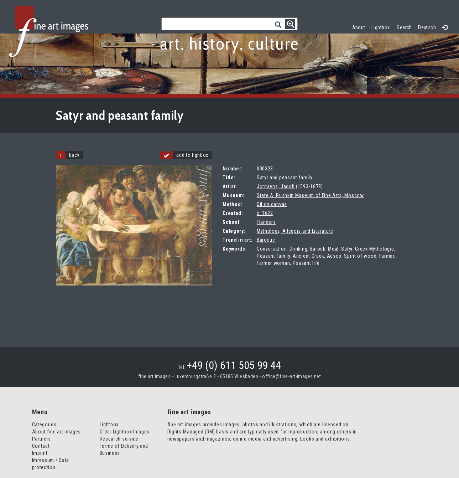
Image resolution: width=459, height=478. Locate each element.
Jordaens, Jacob (276, 186)
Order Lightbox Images (125, 432)
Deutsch (427, 27)
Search (404, 27)
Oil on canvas (272, 204)
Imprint (40, 453)
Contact (41, 446)
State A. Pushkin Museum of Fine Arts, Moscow (310, 195)
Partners (41, 439)
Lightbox (382, 26)
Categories (44, 424)
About (358, 27)
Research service (119, 439)
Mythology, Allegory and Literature (295, 231)
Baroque (266, 240)
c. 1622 (265, 213)
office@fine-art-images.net (291, 376)
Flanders (266, 222)
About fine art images (56, 432)
